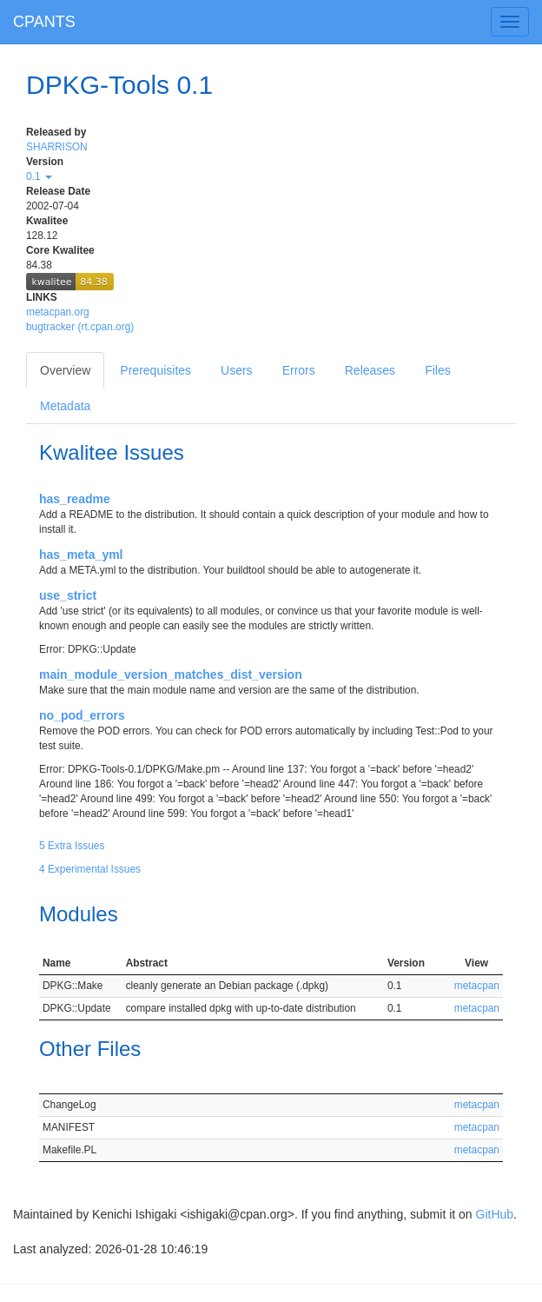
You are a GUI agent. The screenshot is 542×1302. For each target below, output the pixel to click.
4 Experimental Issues (90, 869)
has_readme (74, 499)
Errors (298, 370)
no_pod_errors (82, 715)
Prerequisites (155, 370)
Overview (65, 370)
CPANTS (44, 21)
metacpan (476, 986)
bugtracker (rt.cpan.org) (80, 327)
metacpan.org (57, 312)
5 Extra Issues (71, 846)
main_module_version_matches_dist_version (170, 674)
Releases (370, 370)
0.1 (39, 176)
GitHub (495, 1214)
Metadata (65, 406)
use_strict (67, 595)
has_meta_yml (81, 554)
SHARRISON (57, 147)
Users (237, 370)
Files (438, 370)
